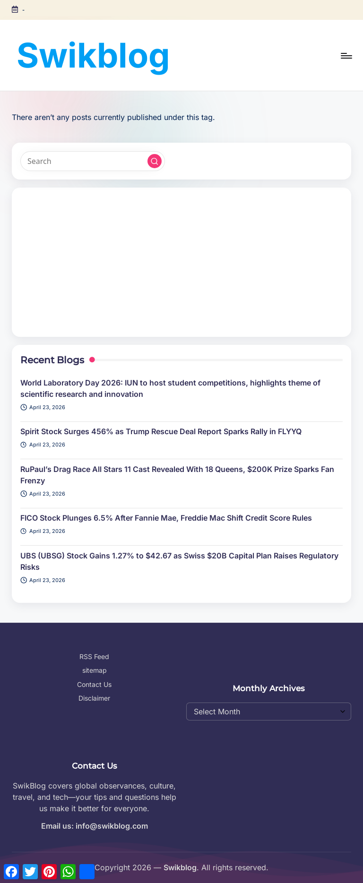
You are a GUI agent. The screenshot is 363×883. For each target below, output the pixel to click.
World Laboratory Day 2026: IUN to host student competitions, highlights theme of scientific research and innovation (170, 388)
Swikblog (93, 55)
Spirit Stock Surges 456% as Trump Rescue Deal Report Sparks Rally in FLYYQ (161, 431)
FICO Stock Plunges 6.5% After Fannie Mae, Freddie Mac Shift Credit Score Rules (166, 518)
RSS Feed (94, 656)
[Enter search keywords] (92, 161)
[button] (154, 161)
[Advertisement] (181, 262)
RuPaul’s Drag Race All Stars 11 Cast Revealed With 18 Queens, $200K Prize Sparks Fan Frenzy (177, 474)
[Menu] (346, 56)
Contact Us (94, 684)
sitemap (94, 670)
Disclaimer (94, 698)
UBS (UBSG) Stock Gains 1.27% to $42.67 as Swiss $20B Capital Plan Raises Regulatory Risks (179, 561)
